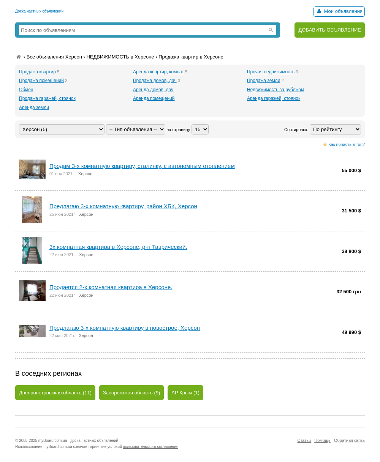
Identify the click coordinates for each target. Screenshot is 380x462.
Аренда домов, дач (153, 89)
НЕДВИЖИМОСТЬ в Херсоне (120, 57)
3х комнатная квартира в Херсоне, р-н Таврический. (118, 247)
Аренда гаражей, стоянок (273, 98)
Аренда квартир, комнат (158, 71)
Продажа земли (263, 80)
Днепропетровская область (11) (55, 393)
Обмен (26, 89)
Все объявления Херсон (54, 57)
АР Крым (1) (185, 393)
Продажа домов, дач (155, 80)
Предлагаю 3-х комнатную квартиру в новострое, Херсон (124, 327)
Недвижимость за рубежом (275, 89)
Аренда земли (34, 107)
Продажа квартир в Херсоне (190, 57)
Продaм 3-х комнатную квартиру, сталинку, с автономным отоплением (142, 166)
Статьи (304, 440)
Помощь (322, 440)
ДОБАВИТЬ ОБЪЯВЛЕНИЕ (329, 30)
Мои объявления (339, 11)
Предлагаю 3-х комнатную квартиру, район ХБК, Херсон (123, 206)
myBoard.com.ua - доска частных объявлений (78, 440)
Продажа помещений (41, 80)
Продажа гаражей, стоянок (47, 98)
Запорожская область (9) (131, 393)
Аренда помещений (154, 98)
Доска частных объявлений (39, 11)
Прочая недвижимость (270, 71)
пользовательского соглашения (151, 447)
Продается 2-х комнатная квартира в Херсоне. (111, 287)
